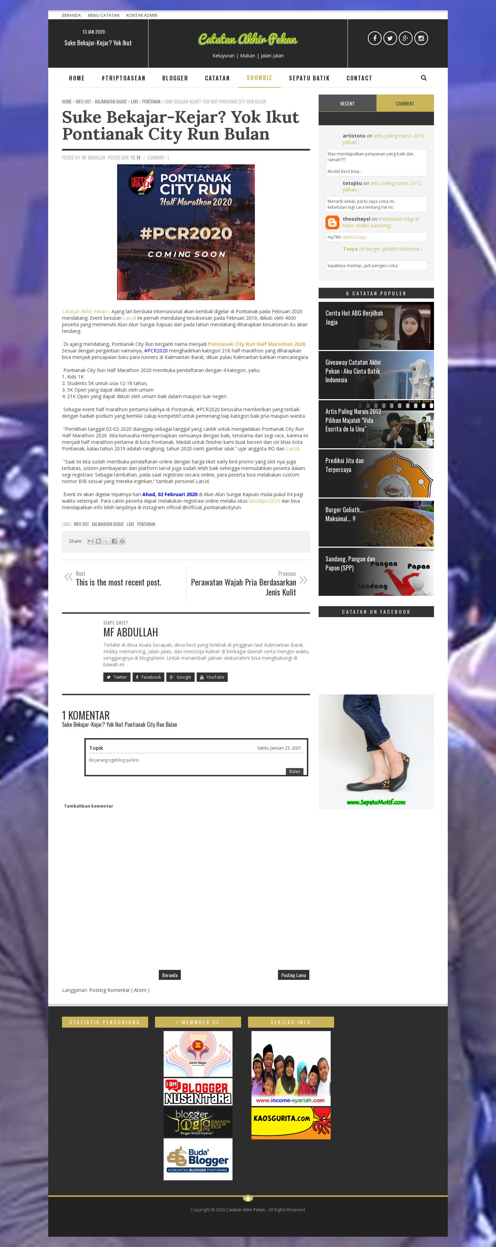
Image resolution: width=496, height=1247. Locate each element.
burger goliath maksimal (393, 248)
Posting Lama (293, 974)
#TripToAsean (124, 78)
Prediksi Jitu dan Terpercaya (345, 464)
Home (77, 78)
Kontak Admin (141, 15)
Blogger (175, 78)
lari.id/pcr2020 (264, 500)
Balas (294, 771)
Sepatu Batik (309, 78)
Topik (96, 748)
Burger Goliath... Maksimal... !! (345, 514)
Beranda (72, 15)
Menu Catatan (104, 15)
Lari (131, 524)
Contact (360, 78)
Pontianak (146, 524)
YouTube (212, 677)
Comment (405, 103)
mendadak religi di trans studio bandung (381, 222)
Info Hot (82, 524)
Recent (347, 103)
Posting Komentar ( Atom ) (119, 990)
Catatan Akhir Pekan (84, 311)
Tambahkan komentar (88, 806)
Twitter (117, 677)
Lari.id (129, 318)
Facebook (148, 677)
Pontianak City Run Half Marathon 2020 (256, 344)
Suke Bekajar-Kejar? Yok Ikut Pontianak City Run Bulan (180, 125)
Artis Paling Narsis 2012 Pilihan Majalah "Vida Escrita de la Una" (353, 420)
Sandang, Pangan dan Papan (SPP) (350, 563)
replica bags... (355, 237)
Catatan (217, 78)
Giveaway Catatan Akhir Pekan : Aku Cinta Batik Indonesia (353, 371)
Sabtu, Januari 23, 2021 (279, 748)
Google (180, 677)
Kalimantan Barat (108, 524)
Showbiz (259, 78)
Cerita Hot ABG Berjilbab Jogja (354, 317)
